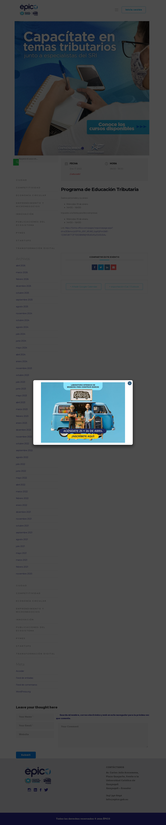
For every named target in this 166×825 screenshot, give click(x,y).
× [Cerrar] (129, 383)
